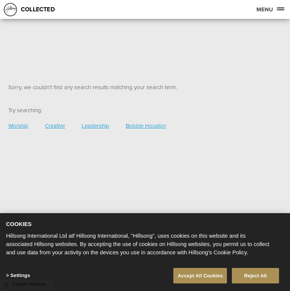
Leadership (95, 126)
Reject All (255, 276)
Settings (20, 276)
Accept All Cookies (200, 276)
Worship (18, 126)
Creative (55, 126)
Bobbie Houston (146, 126)
